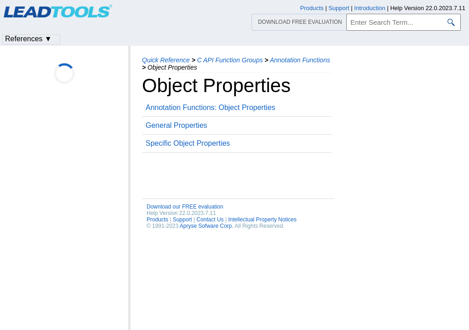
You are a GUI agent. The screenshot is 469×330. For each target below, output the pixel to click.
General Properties (176, 125)
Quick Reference (166, 60)
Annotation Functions (300, 60)
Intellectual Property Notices (262, 219)
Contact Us (210, 219)
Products (157, 219)
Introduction (369, 8)
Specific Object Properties (188, 143)
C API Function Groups (229, 60)
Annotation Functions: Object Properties (210, 107)
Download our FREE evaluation (185, 207)
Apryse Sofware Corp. (206, 226)
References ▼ (28, 39)
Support (182, 219)
